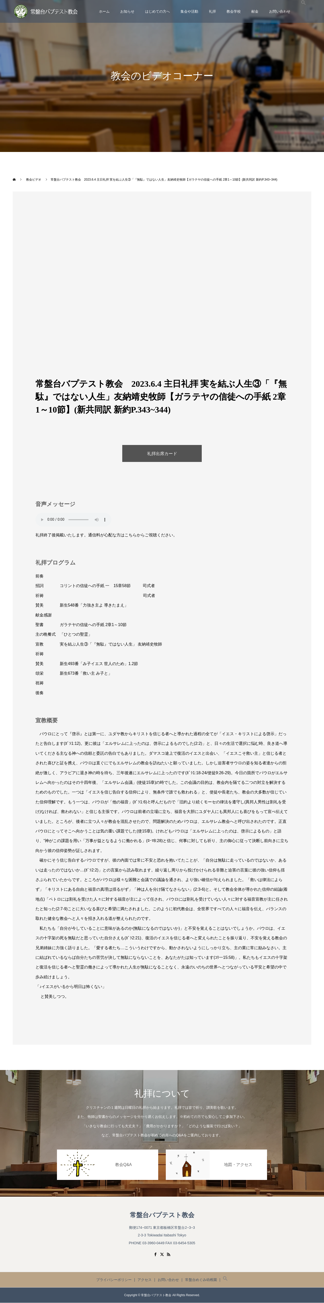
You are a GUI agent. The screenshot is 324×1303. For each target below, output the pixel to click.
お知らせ (127, 11)
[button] (303, 11)
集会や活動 (189, 11)
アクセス (144, 1280)
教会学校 (234, 11)
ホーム (104, 11)
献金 (254, 11)
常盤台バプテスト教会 (162, 1215)
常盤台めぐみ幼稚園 (201, 1280)
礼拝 (212, 11)
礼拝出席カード (162, 453)
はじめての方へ (157, 11)
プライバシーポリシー (114, 1280)
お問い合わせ (279, 11)
